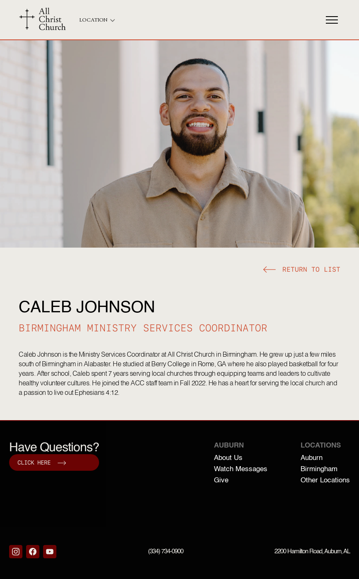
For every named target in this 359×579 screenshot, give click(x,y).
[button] (301, 270)
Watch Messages (240, 469)
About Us (228, 458)
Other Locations (325, 480)
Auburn (312, 458)
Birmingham (319, 469)
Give (221, 480)
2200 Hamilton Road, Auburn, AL (312, 551)
